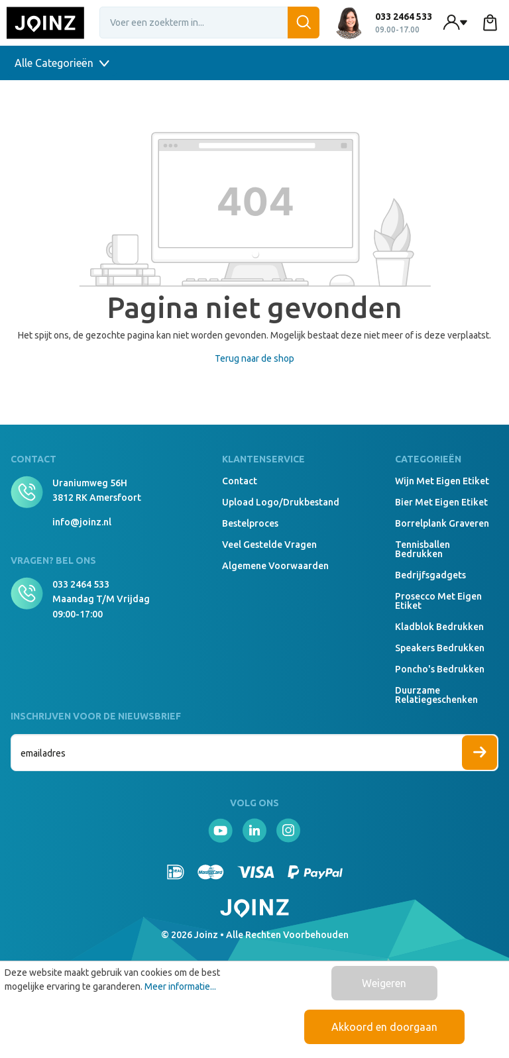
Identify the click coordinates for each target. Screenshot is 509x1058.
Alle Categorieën (62, 63)
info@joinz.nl (81, 522)
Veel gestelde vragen (269, 544)
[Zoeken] (303, 22)
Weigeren (384, 983)
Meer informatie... (180, 986)
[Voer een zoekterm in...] (209, 22)
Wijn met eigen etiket (442, 481)
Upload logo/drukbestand (280, 502)
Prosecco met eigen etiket (438, 601)
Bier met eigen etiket (441, 502)
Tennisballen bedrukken (422, 549)
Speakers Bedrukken (439, 648)
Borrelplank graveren (442, 523)
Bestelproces (250, 523)
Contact (239, 481)
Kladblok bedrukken (439, 626)
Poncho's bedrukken (439, 669)
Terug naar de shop (254, 358)
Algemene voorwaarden (275, 565)
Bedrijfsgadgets (430, 575)
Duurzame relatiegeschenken (436, 695)
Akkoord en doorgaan (384, 1027)
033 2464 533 (80, 584)
